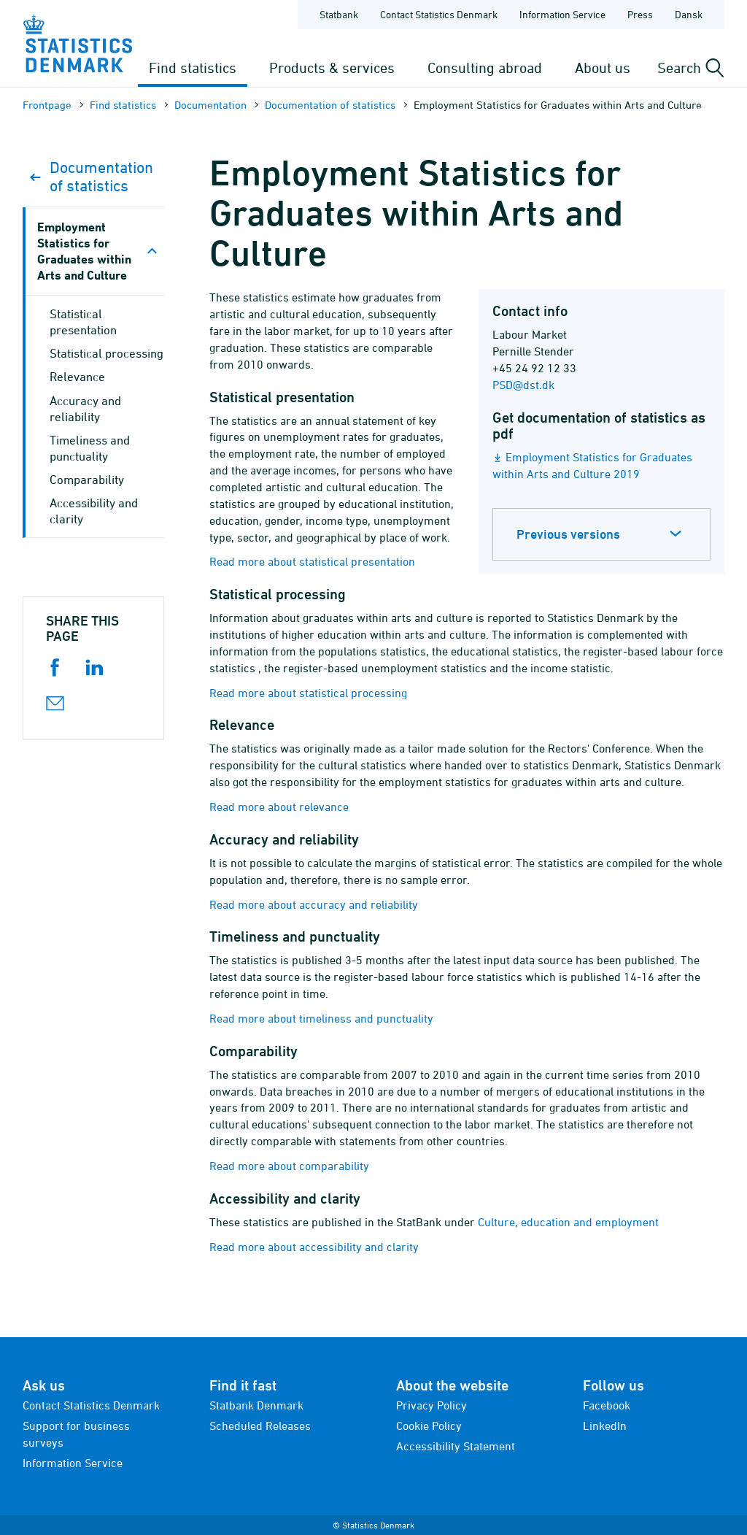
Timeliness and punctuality (90, 448)
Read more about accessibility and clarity (314, 1246)
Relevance (77, 376)
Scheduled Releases (260, 1425)
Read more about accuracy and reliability (313, 904)
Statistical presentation (83, 322)
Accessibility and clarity (94, 511)
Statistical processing (106, 353)
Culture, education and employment (568, 1221)
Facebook (606, 1405)
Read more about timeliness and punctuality (321, 1018)
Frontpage (47, 105)
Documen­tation (210, 105)
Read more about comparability (289, 1165)
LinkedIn (605, 1425)
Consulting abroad (484, 67)
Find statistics (192, 67)
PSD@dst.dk (523, 384)
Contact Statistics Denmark (91, 1405)
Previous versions (568, 534)
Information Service (73, 1462)
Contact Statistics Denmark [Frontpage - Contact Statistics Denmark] (439, 14)
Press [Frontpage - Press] (640, 14)
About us (602, 67)
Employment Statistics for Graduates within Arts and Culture (84, 250)
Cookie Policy (429, 1425)
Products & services (332, 67)
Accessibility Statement (455, 1446)
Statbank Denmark (256, 1405)
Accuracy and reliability (85, 408)
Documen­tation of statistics (330, 105)
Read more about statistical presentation (312, 561)
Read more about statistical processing (308, 692)
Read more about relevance (279, 806)
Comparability (87, 479)
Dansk (689, 14)
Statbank (339, 14)
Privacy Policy (431, 1405)
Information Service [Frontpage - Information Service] (562, 14)
